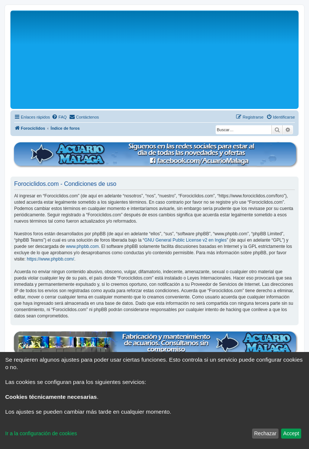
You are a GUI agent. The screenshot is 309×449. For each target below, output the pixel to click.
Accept (291, 433)
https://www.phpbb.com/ (50, 259)
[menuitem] (59, 117)
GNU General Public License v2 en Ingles (185, 240)
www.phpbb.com (82, 246)
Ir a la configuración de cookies (41, 433)
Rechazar (265, 433)
